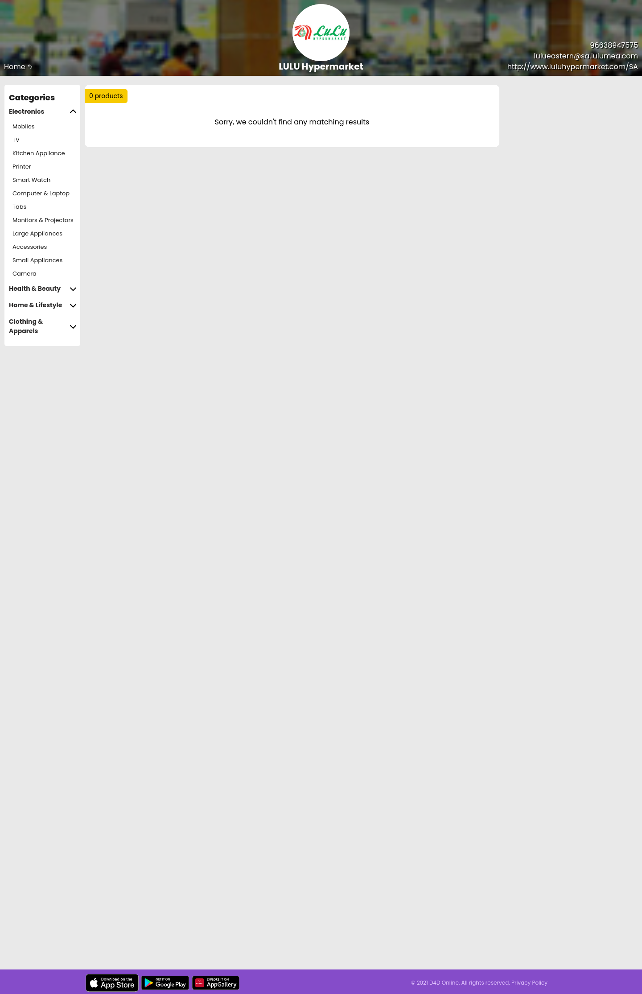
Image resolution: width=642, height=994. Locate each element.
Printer (21, 166)
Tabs (19, 206)
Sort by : (109, 129)
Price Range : (245, 129)
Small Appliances (37, 260)
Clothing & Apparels (43, 326)
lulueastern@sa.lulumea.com (586, 56)
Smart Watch (31, 180)
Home (18, 67)
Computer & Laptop (41, 193)
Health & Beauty (43, 288)
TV (16, 140)
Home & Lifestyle (43, 305)
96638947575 (614, 45)
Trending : (263, 100)
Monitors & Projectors (43, 220)
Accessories (29, 247)
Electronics (43, 111)
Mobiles (23, 126)
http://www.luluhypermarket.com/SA (572, 67)
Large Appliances (37, 233)
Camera (24, 273)
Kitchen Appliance (38, 153)
